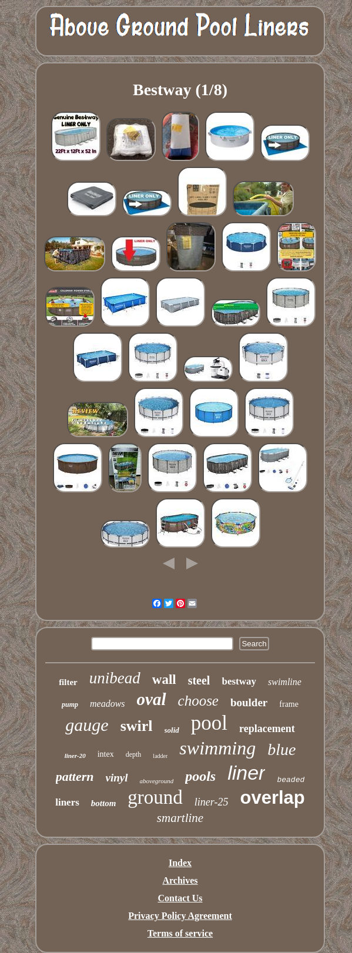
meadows (107, 704)
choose (198, 701)
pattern (75, 776)
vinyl (117, 777)
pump (70, 704)
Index (180, 863)
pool (209, 723)
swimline (284, 682)
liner (246, 772)
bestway (239, 681)
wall (164, 679)
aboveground (157, 780)
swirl (136, 725)
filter (68, 682)
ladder (160, 756)
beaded (290, 780)
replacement (267, 728)
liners (67, 802)
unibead (114, 678)
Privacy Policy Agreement (180, 916)
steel (199, 680)
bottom (103, 803)
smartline (180, 818)
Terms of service (180, 933)
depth (134, 754)
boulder (248, 702)
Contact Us (180, 898)
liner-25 (212, 802)
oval (151, 699)
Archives (179, 880)
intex (106, 754)
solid (172, 730)
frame (289, 704)
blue (281, 749)
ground (155, 797)
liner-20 (75, 755)
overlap (272, 797)
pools (200, 776)
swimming (217, 748)
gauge (86, 724)
